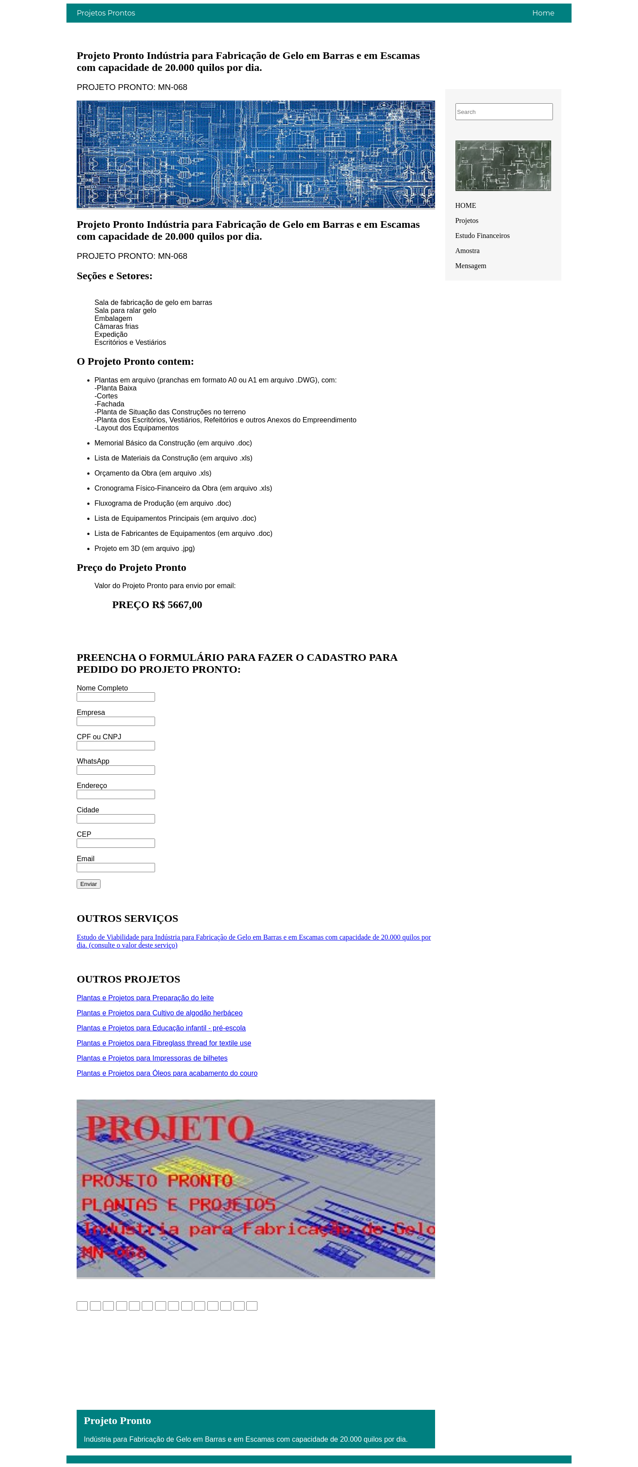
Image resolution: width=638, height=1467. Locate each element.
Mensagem (470, 265)
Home (544, 13)
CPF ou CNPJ (99, 737)
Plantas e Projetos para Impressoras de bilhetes (152, 1058)
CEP (84, 834)
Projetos (466, 220)
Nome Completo (102, 688)
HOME (465, 205)
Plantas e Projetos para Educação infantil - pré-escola (161, 1028)
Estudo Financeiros (482, 235)
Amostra (467, 250)
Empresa (91, 712)
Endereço (92, 785)
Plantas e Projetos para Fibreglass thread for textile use (164, 1043)
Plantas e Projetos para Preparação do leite (145, 998)
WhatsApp (93, 761)
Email (85, 858)
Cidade (88, 810)
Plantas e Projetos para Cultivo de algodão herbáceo (159, 1013)
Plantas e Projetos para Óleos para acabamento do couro (167, 1073)
